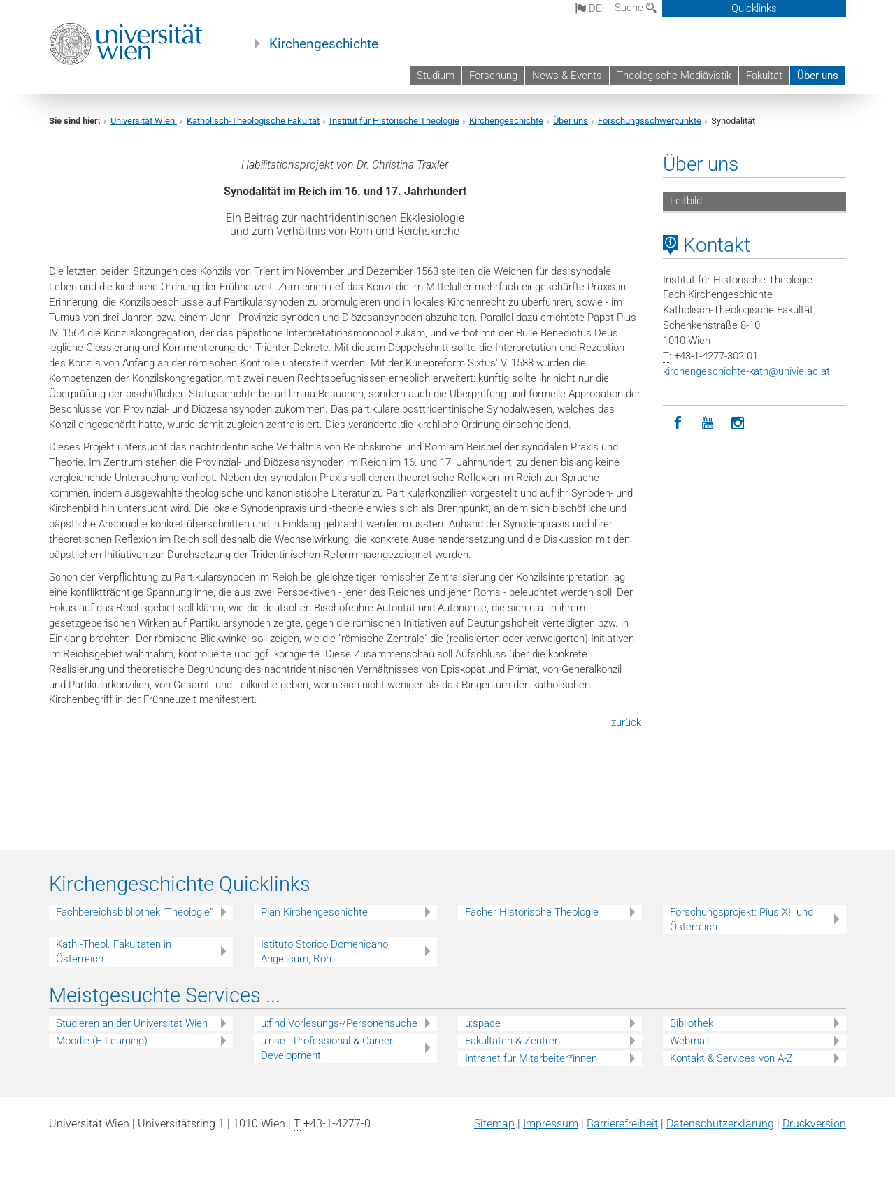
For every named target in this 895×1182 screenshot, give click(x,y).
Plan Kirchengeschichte (314, 912)
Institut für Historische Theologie (394, 120)
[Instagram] (738, 423)
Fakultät (764, 75)
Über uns (817, 75)
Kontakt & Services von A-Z (731, 1058)
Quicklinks (754, 8)
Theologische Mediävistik (674, 75)
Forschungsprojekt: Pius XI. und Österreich (741, 919)
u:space (483, 1023)
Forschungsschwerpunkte (649, 120)
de (588, 8)
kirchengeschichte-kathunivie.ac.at (746, 371)
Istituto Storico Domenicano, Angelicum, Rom (325, 951)
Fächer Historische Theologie (532, 912)
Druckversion (814, 1123)
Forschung (493, 75)
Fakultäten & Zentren (512, 1040)
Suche (636, 7)
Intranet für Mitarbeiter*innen (531, 1058)
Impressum (550, 1123)
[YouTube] (708, 423)
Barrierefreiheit (622, 1123)
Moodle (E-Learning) (102, 1040)
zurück (626, 722)
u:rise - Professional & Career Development (327, 1048)
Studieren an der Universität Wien (132, 1023)
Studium (435, 75)
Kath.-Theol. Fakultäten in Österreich (113, 951)
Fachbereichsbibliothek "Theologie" (134, 912)
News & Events (567, 75)
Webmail (689, 1040)
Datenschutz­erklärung (720, 1123)
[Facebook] (678, 423)
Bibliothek (691, 1023)
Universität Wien (143, 120)
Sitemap (494, 1123)
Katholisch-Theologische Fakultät (253, 120)
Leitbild (686, 200)
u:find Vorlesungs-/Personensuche (339, 1023)
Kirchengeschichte (323, 44)
